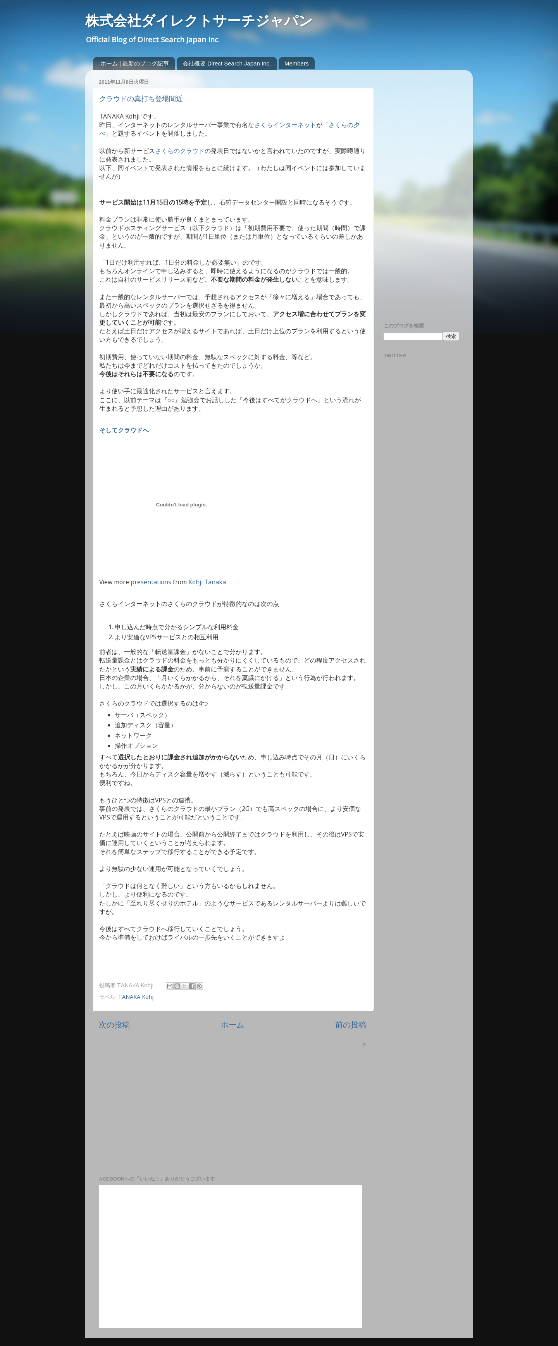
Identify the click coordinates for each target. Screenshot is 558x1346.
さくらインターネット (285, 124)
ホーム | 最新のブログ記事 (134, 63)
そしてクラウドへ (124, 430)
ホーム (232, 1024)
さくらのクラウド (180, 150)
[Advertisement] (415, 192)
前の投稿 (350, 1024)
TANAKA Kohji (136, 996)
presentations (151, 582)
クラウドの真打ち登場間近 (141, 99)
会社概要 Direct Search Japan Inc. (227, 63)
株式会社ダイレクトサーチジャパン (199, 21)
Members (296, 63)
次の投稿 (114, 1024)
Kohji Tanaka (207, 582)
